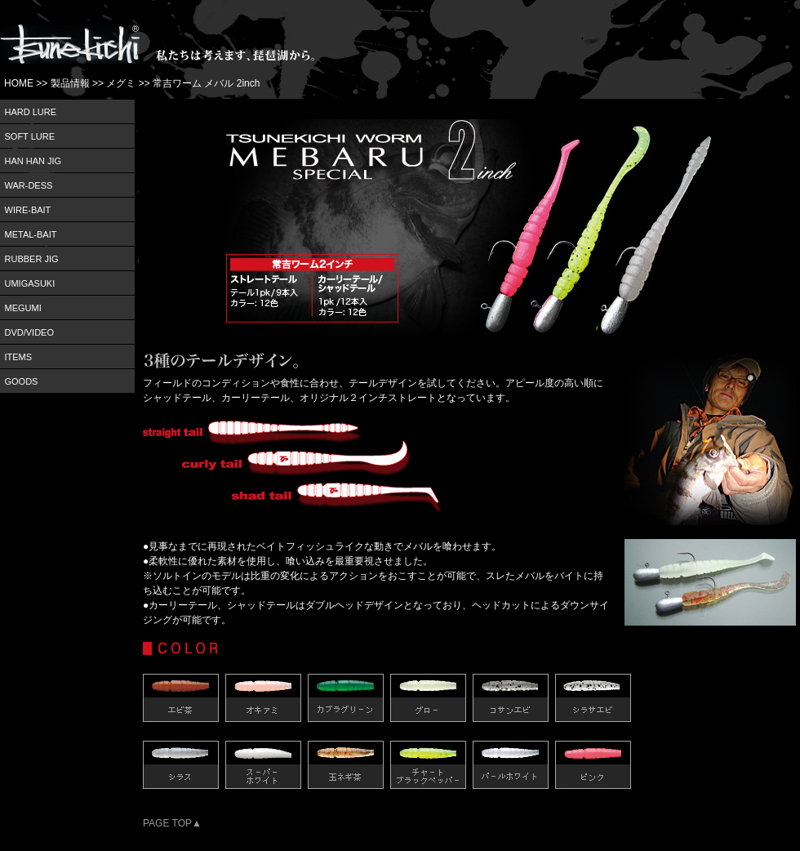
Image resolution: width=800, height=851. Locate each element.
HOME (18, 83)
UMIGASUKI (30, 283)
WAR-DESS (29, 185)
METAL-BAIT (31, 234)
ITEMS (19, 357)
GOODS (21, 381)
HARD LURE (31, 112)
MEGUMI (23, 308)
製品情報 (70, 83)
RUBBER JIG (32, 259)
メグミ (121, 83)
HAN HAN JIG (33, 161)
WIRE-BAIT (28, 210)
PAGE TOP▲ (172, 823)
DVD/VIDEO (30, 332)
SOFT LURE (30, 136)
